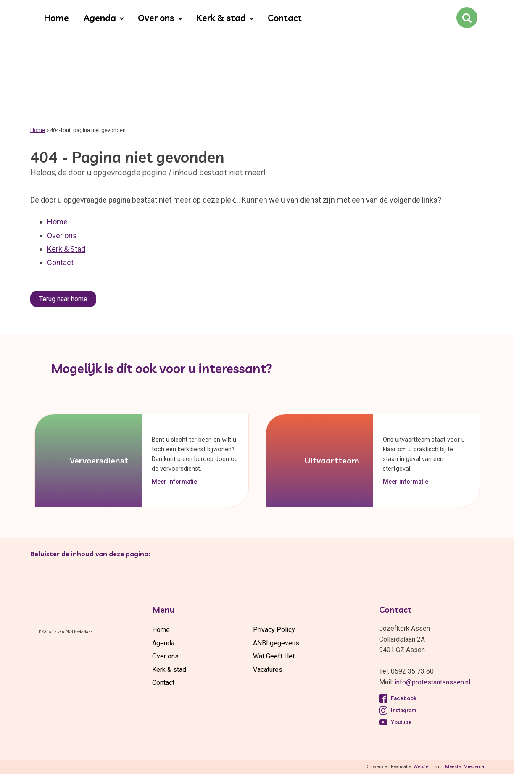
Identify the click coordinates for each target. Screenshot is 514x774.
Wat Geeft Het (274, 656)
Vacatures (267, 670)
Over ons (156, 17)
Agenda (100, 17)
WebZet (422, 766)
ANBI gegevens (276, 643)
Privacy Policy (274, 630)
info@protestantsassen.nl (432, 682)
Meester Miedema (464, 766)
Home (56, 17)
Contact (285, 17)
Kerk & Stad (66, 249)
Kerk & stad (221, 17)
